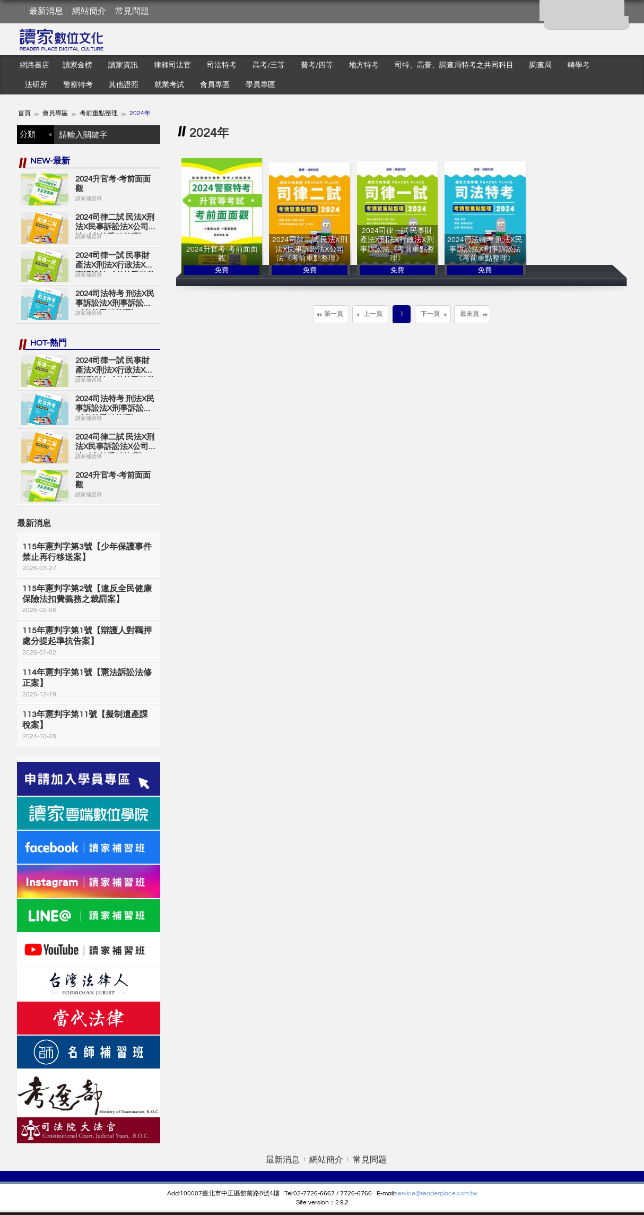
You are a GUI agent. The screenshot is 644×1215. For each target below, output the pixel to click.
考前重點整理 (99, 113)
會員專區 (215, 85)
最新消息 (46, 11)
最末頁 (469, 314)
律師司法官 (172, 65)
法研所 (36, 85)
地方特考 (364, 65)
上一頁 (372, 314)
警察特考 (78, 85)
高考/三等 (269, 65)
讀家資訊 (123, 65)
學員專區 (260, 85)
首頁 (24, 113)
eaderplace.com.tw (450, 1193)
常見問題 (132, 11)
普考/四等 (317, 65)
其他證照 (123, 85)
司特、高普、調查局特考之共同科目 (454, 65)
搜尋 (149, 134)
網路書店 (34, 65)
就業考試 (169, 85)
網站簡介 (89, 11)
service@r (409, 1193)
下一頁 (430, 314)
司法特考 (222, 65)
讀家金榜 (77, 65)
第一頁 (333, 314)
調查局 (540, 65)
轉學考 (579, 65)
